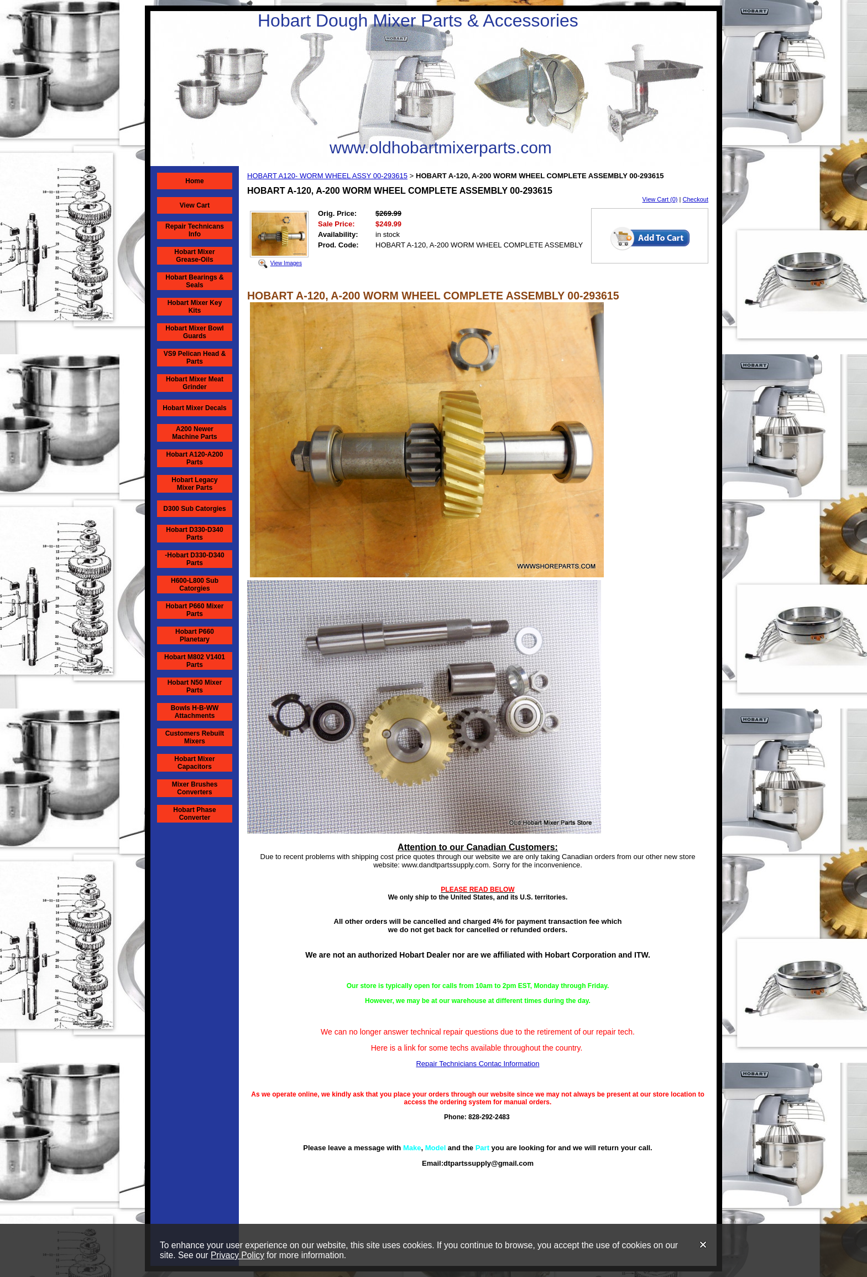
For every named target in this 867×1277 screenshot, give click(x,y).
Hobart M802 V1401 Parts (194, 661)
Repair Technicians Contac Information (477, 1063)
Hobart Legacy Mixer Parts (194, 484)
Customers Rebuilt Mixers (194, 737)
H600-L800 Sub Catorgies (194, 584)
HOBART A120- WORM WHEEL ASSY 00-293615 (327, 176)
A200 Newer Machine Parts (194, 433)
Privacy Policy (237, 1255)
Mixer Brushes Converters (195, 788)
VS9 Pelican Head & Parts (195, 357)
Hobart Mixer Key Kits (195, 306)
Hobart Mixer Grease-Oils (194, 255)
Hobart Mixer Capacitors (194, 763)
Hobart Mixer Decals (194, 408)
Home (194, 181)
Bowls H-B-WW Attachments (195, 712)
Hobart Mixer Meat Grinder (194, 383)
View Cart (195, 205)
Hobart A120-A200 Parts (194, 458)
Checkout (695, 199)
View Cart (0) (660, 199)
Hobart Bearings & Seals (194, 281)
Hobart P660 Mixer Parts (195, 610)
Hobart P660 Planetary (194, 635)
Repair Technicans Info (194, 230)
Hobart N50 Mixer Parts (195, 686)
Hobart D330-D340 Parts (194, 533)
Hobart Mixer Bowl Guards (194, 332)
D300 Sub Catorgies (194, 509)
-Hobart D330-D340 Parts (194, 559)
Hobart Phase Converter (194, 813)
